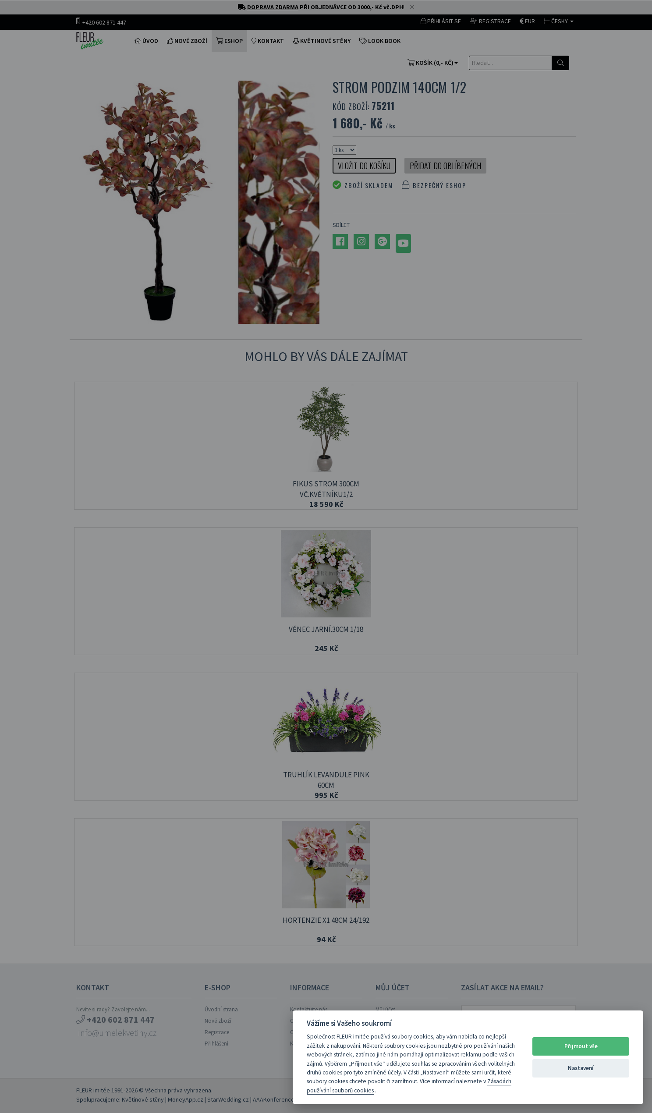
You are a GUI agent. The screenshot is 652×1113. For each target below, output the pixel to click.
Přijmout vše (581, 1046)
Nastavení (581, 1068)
